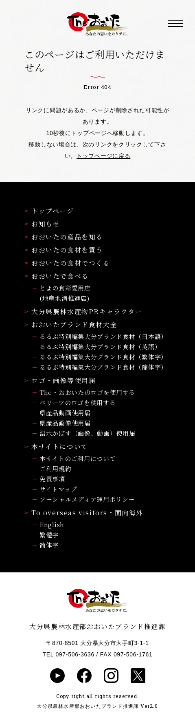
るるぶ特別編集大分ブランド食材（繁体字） (103, 356)
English (51, 524)
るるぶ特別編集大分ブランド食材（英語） (100, 346)
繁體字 (49, 534)
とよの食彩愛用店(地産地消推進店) (65, 293)
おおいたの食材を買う (63, 250)
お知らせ (42, 223)
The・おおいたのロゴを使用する (87, 392)
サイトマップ (58, 489)
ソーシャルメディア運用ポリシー (87, 499)
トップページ (49, 210)
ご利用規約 (55, 468)
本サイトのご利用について (77, 458)
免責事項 (52, 478)
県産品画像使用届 (65, 423)
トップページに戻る (103, 156)
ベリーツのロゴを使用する (77, 402)
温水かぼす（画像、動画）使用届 (87, 433)
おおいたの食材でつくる (67, 263)
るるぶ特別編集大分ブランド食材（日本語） (103, 336)
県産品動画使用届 (65, 412)
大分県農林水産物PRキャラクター (83, 311)
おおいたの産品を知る (63, 237)
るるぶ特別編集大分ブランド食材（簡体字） (103, 367)
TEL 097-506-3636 (68, 654)
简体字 (49, 545)
